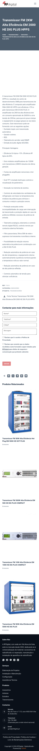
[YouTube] (18, 660)
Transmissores (16, 291)
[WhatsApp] (3, 660)
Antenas (5, 693)
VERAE (23, 748)
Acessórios (6, 690)
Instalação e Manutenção (11, 674)
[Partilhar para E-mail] (26, 376)
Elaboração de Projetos (11, 670)
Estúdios (5, 696)
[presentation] (12, 357)
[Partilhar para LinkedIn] (13, 376)
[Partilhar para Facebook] (9, 376)
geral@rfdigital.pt (14, 729)
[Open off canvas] (35, 4)
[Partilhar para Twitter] (17, 376)
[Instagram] (14, 660)
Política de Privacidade (11, 737)
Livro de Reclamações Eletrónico (20, 740)
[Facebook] (7, 660)
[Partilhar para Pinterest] (22, 376)
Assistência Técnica (9, 680)
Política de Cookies (28, 737)
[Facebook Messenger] (11, 660)
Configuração (7, 677)
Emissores (15, 288)
